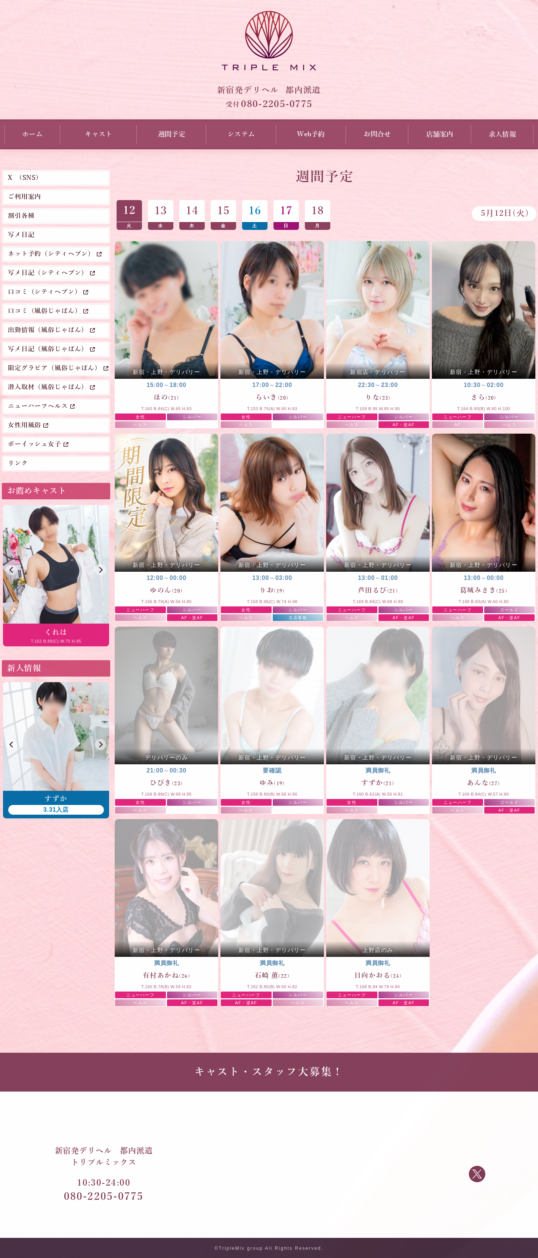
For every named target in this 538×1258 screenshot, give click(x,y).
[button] (11, 569)
